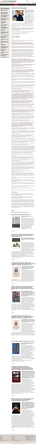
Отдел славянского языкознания (3, 44)
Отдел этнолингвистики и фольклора (4, 52)
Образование (27, 4)
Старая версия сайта (14, 439)
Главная (1, 6)
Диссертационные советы (21, 4)
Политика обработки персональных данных (16, 440)
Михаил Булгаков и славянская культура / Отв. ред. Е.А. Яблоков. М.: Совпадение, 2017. (22, 158)
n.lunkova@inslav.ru (16, 34)
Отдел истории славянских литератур (4, 39)
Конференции (9, 4)
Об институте (2, 4)
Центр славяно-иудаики (4, 57)
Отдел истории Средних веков (4, 10)
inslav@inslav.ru (28, 438)
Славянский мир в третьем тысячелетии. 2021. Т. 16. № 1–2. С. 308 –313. (21, 105)
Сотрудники (16, 4)
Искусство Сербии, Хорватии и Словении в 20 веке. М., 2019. (22, 341)
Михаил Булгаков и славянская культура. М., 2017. (20, 214)
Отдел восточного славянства (5, 34)
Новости (5, 4)
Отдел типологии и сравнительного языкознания (3, 50)
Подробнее (13, 259)
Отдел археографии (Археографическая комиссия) (3, 22)
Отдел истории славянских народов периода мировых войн (4, 42)
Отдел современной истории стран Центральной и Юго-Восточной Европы (5, 47)
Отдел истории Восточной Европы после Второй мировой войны (4, 37)
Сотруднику (31, 4)
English (34, 5)
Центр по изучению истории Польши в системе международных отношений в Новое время (5, 19)
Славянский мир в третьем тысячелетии (27, 31)
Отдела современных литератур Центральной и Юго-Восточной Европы (29, 11)
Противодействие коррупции (3, 440)
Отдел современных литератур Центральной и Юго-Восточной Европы (4, 27)
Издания (13, 4)
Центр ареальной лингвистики (3, 30)
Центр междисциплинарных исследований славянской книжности (5, 33)
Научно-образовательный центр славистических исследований (4, 55)
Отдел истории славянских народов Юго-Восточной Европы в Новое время (4, 13)
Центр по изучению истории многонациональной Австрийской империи (5, 16)
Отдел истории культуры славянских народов (4, 25)
